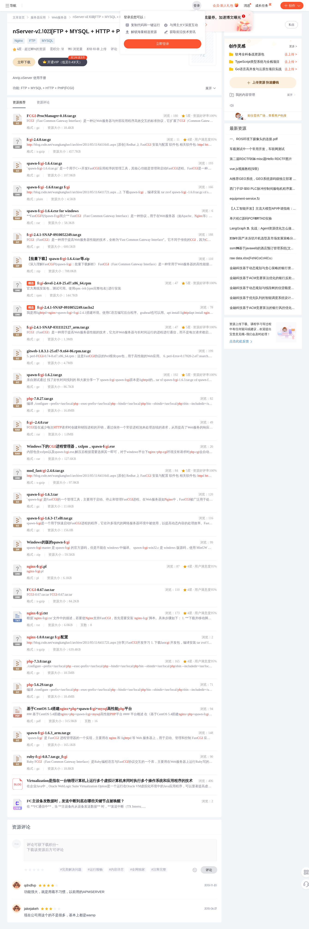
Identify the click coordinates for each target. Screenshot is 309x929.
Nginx (19, 41)
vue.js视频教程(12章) (244, 169)
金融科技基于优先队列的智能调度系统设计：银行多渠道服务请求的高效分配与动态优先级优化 (263, 298)
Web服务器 (59, 17)
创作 (292, 5)
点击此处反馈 (240, 341)
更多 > (293, 46)
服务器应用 (38, 17)
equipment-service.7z (245, 199)
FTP (32, 41)
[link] (19, 17)
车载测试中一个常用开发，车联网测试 (257, 149)
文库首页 (19, 17)
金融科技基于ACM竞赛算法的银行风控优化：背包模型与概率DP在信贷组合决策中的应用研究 (263, 308)
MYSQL (47, 41)
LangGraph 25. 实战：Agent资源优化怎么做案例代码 (263, 228)
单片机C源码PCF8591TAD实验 (251, 218)
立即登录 (162, 43)
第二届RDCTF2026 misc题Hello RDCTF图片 (261, 159)
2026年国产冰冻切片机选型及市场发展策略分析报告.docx (263, 238)
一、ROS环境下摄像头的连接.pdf (254, 139)
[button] (210, 88)
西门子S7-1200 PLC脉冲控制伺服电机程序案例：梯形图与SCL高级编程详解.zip (263, 189)
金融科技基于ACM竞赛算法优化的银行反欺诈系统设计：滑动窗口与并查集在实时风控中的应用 (263, 278)
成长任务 (263, 4)
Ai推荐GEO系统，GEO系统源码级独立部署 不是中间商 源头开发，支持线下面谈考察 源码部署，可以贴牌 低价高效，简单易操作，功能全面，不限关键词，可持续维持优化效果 (263, 179)
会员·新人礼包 (225, 5)
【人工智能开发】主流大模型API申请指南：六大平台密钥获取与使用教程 (263, 209)
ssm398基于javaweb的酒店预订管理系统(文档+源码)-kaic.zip (263, 248)
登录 (196, 5)
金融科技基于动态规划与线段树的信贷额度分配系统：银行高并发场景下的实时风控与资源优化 (263, 288)
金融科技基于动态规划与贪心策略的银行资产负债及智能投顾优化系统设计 (263, 268)
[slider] (34, 870)
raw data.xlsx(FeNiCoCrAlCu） (252, 258)
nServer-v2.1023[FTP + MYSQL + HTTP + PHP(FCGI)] (79, 32)
